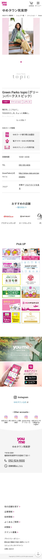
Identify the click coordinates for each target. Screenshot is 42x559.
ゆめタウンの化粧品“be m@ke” (36, 422)
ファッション (31, 15)
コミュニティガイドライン (13, 545)
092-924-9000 (16, 460)
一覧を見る (20, 207)
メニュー (38, 3)
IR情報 (7, 527)
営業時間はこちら (15, 466)
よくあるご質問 (11, 522)
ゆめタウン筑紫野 (7, 15)
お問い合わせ (9, 549)
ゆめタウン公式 (20, 402)
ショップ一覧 (20, 15)
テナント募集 (10, 532)
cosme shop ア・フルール (26, 422)
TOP (38, 554)
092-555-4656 (24, 165)
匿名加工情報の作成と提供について (16, 542)
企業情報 (8, 512)
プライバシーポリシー (12, 539)
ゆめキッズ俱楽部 (16, 422)
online (31, 3)
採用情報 (8, 517)
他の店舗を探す (11, 506)
